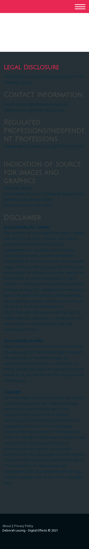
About (6, 526)
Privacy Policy (23, 526)
